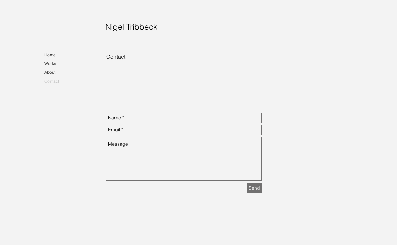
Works (50, 63)
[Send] (254, 188)
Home (50, 54)
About (49, 72)
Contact (51, 81)
